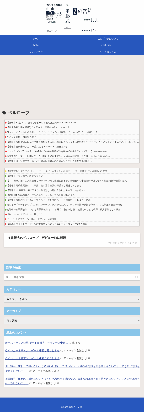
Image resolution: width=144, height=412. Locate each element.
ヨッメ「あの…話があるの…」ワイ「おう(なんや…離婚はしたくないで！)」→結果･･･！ (52, 132)
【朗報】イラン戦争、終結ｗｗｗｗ (25, 176)
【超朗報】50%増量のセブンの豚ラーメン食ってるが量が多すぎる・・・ (44, 195)
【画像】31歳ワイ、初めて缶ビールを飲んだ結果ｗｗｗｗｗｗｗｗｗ (42, 122)
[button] (137, 277)
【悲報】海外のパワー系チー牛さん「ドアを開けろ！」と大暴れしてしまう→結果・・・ (52, 200)
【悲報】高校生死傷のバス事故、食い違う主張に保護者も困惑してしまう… (45, 185)
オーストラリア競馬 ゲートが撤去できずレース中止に (36, 342)
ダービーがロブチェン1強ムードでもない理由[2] (31, 219)
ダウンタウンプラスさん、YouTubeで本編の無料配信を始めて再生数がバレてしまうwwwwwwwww (57, 151)
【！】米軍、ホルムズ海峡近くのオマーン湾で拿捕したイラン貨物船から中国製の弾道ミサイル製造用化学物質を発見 (67, 180)
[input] (72, 277)
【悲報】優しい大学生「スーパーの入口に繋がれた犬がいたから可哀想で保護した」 (50, 161)
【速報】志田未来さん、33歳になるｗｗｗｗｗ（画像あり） (37, 146)
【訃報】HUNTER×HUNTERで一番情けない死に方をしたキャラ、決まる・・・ (47, 190)
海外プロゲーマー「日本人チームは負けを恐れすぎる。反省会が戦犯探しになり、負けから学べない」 (59, 156)
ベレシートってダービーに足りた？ (25, 214)
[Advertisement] (72, 81)
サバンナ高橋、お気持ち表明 (21, 137)
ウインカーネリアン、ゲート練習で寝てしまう (32, 350)
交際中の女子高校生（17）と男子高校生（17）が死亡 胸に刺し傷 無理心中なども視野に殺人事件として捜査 (63, 209)
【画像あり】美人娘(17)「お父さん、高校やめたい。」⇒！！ (38, 127)
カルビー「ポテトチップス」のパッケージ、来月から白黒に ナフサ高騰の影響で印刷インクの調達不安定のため (64, 204)
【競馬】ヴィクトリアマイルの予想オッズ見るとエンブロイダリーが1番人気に (47, 223)
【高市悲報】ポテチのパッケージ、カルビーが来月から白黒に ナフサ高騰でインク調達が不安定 (57, 171)
